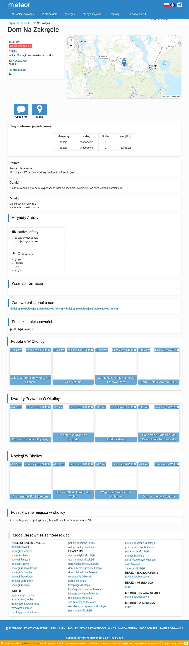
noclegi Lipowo (20, 563)
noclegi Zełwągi (20, 546)
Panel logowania (171, 628)
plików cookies (30, 643)
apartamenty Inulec (22, 599)
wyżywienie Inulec (21, 607)
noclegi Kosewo (20, 585)
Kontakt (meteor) (36, 628)
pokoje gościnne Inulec (81, 542)
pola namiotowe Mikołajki (139, 547)
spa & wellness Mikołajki (82, 602)
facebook (14, 628)
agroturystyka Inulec (23, 595)
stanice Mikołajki (135, 555)
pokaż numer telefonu (20, 46)
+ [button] (71, 40)
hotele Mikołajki (77, 580)
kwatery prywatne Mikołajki (83, 593)
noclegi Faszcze (20, 559)
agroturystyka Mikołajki (81, 555)
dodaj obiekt (148, 628)
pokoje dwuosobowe (137, 576)
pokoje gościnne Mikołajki (140, 542)
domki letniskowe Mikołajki (83, 572)
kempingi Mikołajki (79, 585)
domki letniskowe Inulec (25, 603)
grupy (128, 586)
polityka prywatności (90, 628)
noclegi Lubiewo (20, 555)
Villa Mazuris (73, 382)
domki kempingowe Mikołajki (85, 568)
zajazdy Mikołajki (135, 568)
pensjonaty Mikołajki (80, 610)
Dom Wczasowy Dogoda (159, 496)
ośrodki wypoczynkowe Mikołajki (87, 606)
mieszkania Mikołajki (80, 597)
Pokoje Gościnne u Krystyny (30, 439)
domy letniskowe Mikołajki (83, 563)
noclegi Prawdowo (21, 576)
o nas (112, 628)
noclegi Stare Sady (22, 580)
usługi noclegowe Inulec (82, 547)
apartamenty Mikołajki (81, 559)
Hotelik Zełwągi (116, 439)
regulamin (58, 628)
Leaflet (166, 96)
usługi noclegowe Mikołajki (140, 559)
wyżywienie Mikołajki (80, 576)
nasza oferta (127, 628)
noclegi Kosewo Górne (24, 568)
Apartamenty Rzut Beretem (30, 496)
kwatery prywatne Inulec (25, 612)
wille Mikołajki (133, 564)
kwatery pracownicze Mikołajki (85, 589)
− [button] (71, 46)
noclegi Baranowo (21, 551)
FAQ (70, 628)
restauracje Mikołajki (137, 551)
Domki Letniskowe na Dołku (159, 382)
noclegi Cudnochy (21, 572)
